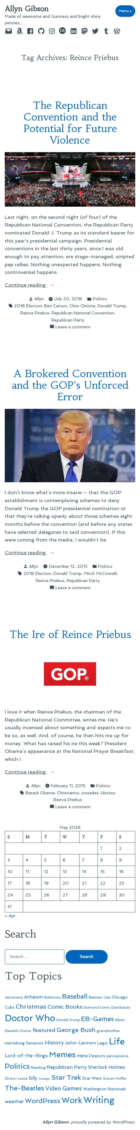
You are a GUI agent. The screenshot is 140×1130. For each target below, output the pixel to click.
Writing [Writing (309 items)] (98, 1100)
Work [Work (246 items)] (71, 1100)
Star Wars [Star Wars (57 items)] (92, 1078)
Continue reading (39, 285)
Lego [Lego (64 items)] (102, 1042)
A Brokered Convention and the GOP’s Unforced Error (70, 385)
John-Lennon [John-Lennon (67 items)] (80, 1043)
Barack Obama (40, 792)
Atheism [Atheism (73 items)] (33, 997)
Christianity (68, 792)
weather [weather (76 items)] (14, 1101)
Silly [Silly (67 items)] (33, 1078)
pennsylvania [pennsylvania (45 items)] (117, 1056)
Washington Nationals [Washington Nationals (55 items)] (104, 1088)
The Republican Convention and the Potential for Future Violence (70, 122)
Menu (127, 11)
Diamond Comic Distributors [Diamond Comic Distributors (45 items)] (106, 1007)
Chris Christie (82, 305)
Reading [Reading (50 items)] (38, 1067)
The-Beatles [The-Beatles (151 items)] (24, 1088)
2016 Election (28, 305)
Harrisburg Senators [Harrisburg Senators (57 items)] (24, 1043)
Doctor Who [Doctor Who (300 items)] (30, 1018)
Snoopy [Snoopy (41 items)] (44, 1079)
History (108, 792)
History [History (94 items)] (54, 1042)
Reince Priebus (34, 313)
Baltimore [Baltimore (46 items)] (52, 997)
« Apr (10, 915)
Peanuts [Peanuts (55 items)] (97, 1055)
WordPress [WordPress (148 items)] (42, 1101)
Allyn (39, 298)
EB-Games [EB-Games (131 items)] (97, 1019)
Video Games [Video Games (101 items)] (63, 1088)
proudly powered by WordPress (102, 1122)
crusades (89, 792)
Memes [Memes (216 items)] (62, 1054)
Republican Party (67, 320)
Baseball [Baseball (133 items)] (75, 996)
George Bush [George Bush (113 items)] (76, 1029)
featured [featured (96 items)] (44, 1030)
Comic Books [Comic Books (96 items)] (64, 1007)
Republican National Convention (83, 313)
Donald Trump (112, 305)
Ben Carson (55, 305)
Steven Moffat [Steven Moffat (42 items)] (114, 1079)
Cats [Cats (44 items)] (107, 997)
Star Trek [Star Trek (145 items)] (66, 1077)
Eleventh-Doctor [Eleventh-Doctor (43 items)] (18, 1031)
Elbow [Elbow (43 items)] (120, 1020)
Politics (100, 298)
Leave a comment (73, 327)
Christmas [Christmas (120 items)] (31, 1006)
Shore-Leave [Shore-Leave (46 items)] (16, 1078)
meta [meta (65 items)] (82, 1055)
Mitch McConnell (100, 573)
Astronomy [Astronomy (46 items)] (14, 997)
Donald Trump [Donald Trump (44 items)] (68, 1020)
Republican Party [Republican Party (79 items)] (67, 1067)
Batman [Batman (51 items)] (95, 997)
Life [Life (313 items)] (117, 1041)
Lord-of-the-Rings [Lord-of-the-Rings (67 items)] (26, 1055)
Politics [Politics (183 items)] (17, 1066)
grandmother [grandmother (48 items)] (108, 1031)
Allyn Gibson (27, 8)
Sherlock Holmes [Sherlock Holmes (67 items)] (106, 1067)
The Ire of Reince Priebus (70, 634)
